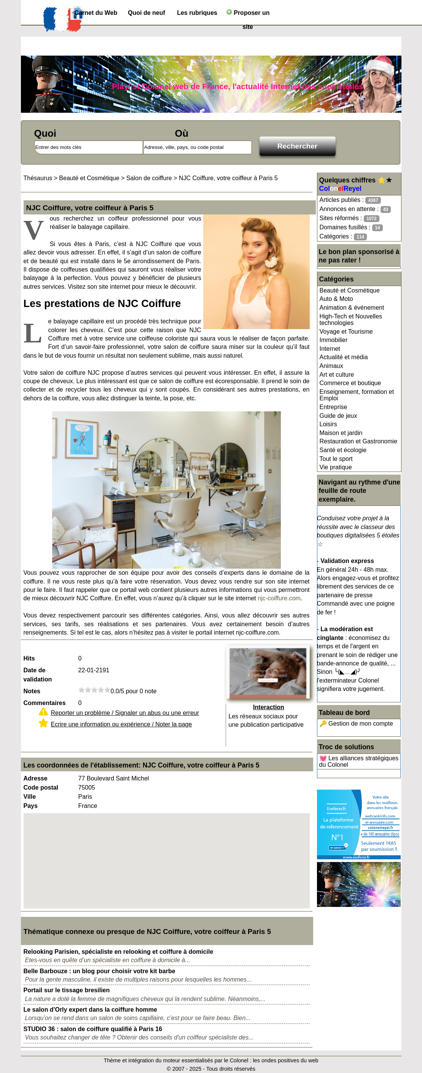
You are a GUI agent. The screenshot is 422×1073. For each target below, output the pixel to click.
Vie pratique (336, 467)
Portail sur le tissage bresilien (67, 990)
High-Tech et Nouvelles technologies (351, 319)
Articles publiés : (350, 200)
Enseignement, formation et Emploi (357, 395)
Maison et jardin (341, 433)
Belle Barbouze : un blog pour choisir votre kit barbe (99, 971)
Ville (30, 796)
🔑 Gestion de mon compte (356, 723)
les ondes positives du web (285, 1060)
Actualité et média (344, 357)
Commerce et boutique (350, 383)
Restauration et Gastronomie (359, 441)
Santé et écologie (343, 450)
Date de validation (38, 675)
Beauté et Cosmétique (350, 290)
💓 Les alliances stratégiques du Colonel (359, 761)
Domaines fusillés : (351, 227)
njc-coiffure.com (279, 598)
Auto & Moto (336, 299)
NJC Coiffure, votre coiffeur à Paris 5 (228, 178)
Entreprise (333, 407)
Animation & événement (352, 307)
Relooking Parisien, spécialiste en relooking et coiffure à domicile (118, 951)
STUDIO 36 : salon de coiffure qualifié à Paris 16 (93, 1029)
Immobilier (334, 340)
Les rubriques (197, 13)
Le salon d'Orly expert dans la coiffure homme (90, 1009)
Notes (32, 691)
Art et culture (337, 374)
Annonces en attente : (355, 209)
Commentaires (45, 703)
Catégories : (343, 236)
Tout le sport (336, 459)
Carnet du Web (96, 13)
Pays (31, 806)
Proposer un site (248, 14)
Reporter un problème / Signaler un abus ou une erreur (125, 713)
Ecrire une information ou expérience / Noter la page (121, 724)
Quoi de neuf (146, 13)
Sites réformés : (349, 218)
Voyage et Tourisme (346, 331)
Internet (330, 348)
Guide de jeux (338, 416)
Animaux (331, 366)
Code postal (41, 787)
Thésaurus (38, 178)
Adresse (36, 778)
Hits (29, 658)
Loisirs (328, 424)
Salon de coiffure (149, 178)
